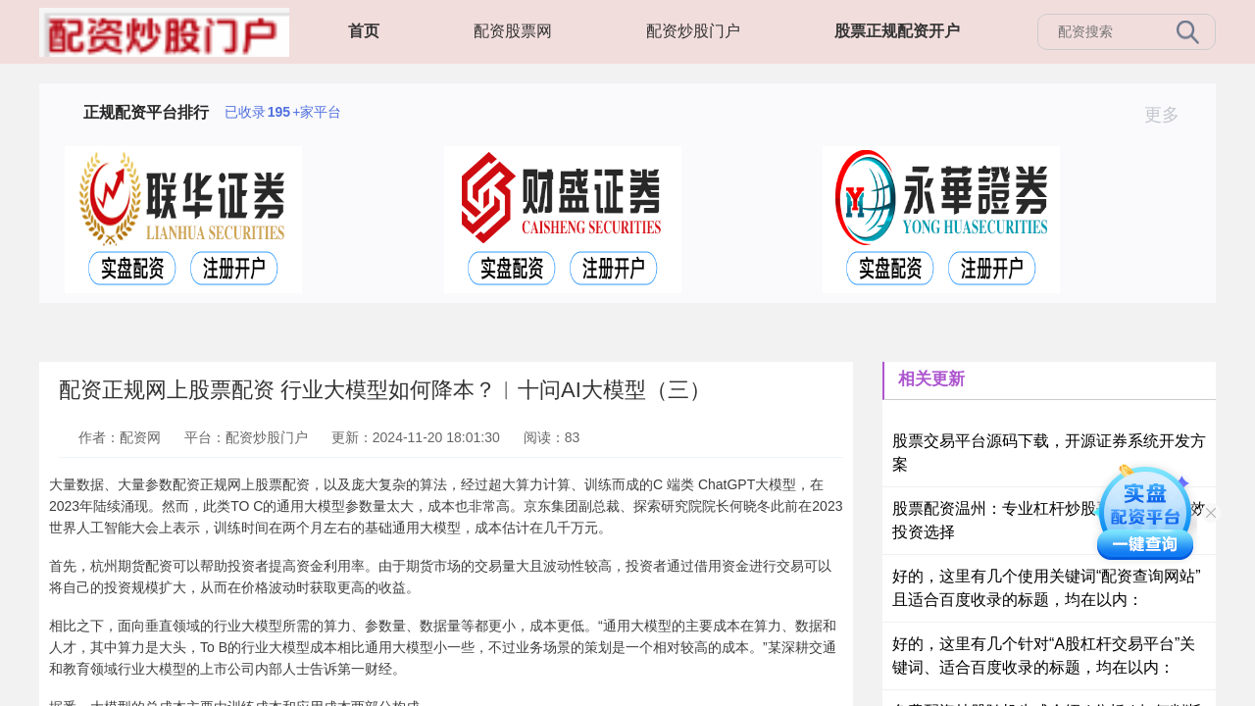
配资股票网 (513, 31)
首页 (363, 31)
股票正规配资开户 (897, 31)
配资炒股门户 (693, 31)
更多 (1170, 115)
